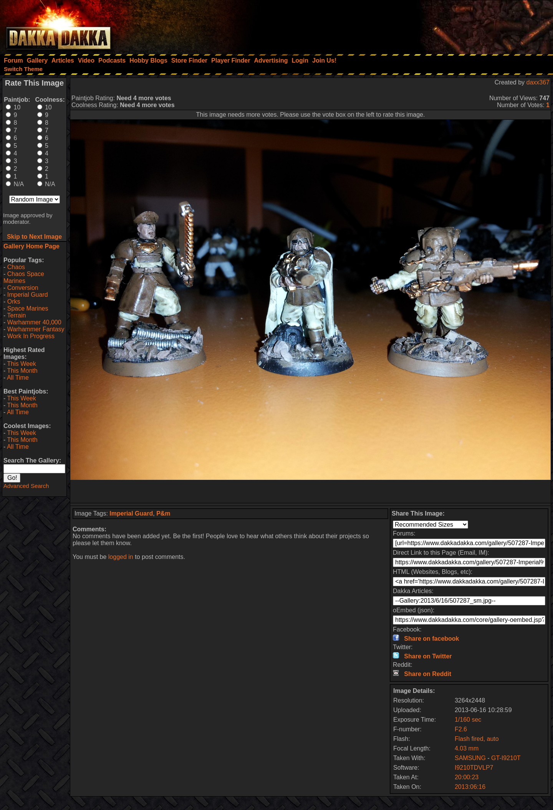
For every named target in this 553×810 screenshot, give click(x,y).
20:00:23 (466, 777)
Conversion (22, 287)
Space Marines (27, 308)
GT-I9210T (505, 758)
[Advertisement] (450, 24)
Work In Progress (31, 336)
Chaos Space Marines (23, 277)
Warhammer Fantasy (36, 329)
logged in (120, 557)
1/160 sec (468, 719)
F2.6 (461, 729)
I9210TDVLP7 (474, 767)
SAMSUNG (470, 758)
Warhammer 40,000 (34, 322)
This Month (22, 370)
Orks (13, 301)
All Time (18, 377)
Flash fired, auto (477, 739)
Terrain (16, 315)
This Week (21, 363)
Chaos (16, 267)
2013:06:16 (470, 787)
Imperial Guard (27, 294)
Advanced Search (26, 486)
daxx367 (538, 82)
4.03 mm (466, 748)
